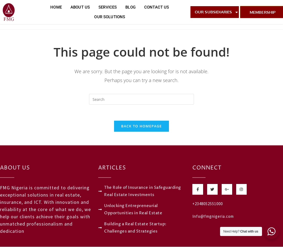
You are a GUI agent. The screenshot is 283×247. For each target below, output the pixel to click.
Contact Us (156, 7)
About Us (80, 7)
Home (56, 7)
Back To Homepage (141, 126)
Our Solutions (109, 16)
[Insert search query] (141, 99)
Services (107, 7)
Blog (130, 7)
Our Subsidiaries (217, 12)
